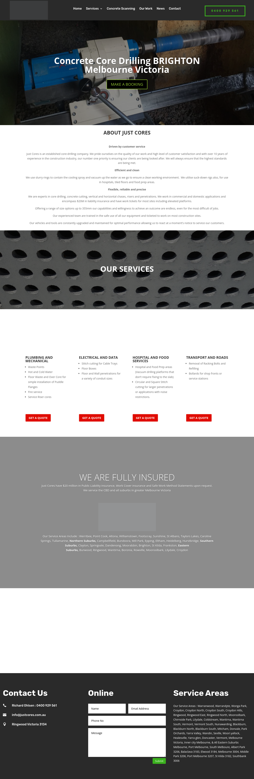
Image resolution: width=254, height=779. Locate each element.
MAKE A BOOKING (127, 84)
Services (92, 8)
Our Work (146, 8)
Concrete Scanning (121, 8)
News (161, 8)
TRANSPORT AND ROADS (207, 357)
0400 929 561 (225, 10)
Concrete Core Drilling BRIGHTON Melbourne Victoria (127, 65)
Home (77, 8)
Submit (159, 761)
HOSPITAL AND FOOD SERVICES (151, 359)
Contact (175, 8)
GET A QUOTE (38, 418)
